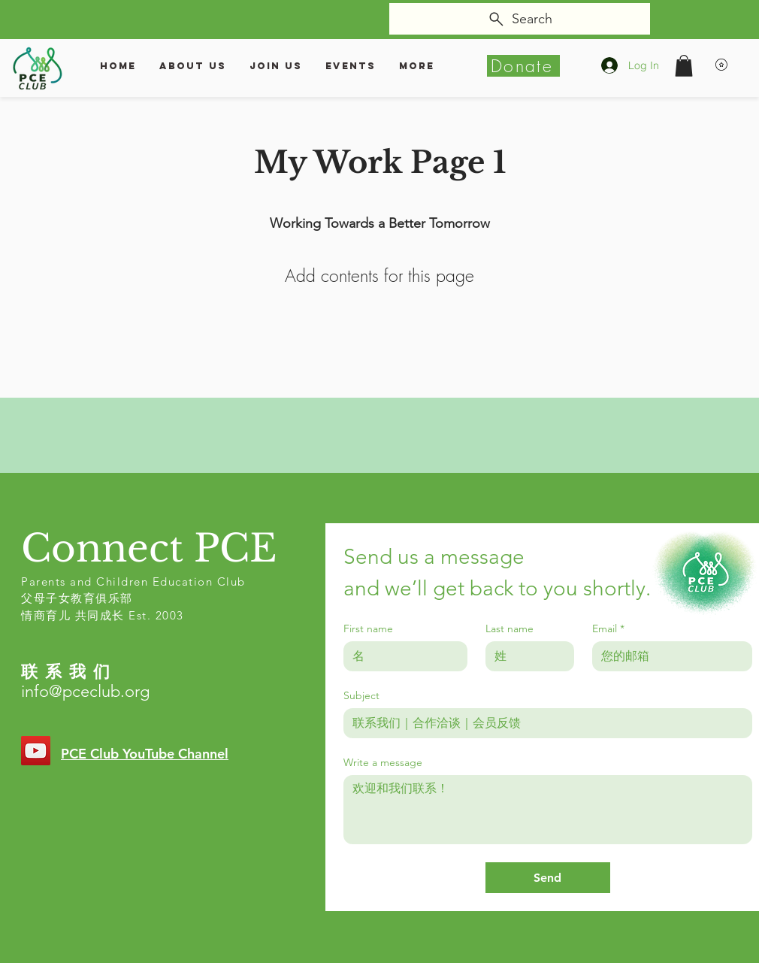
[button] (684, 66)
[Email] (667, 656)
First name (368, 628)
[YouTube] (35, 750)
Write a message (382, 762)
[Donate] (523, 66)
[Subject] (543, 723)
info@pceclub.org (85, 691)
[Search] (519, 19)
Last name (509, 628)
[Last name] (525, 656)
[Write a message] (547, 809)
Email (608, 628)
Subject (361, 695)
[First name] (400, 656)
